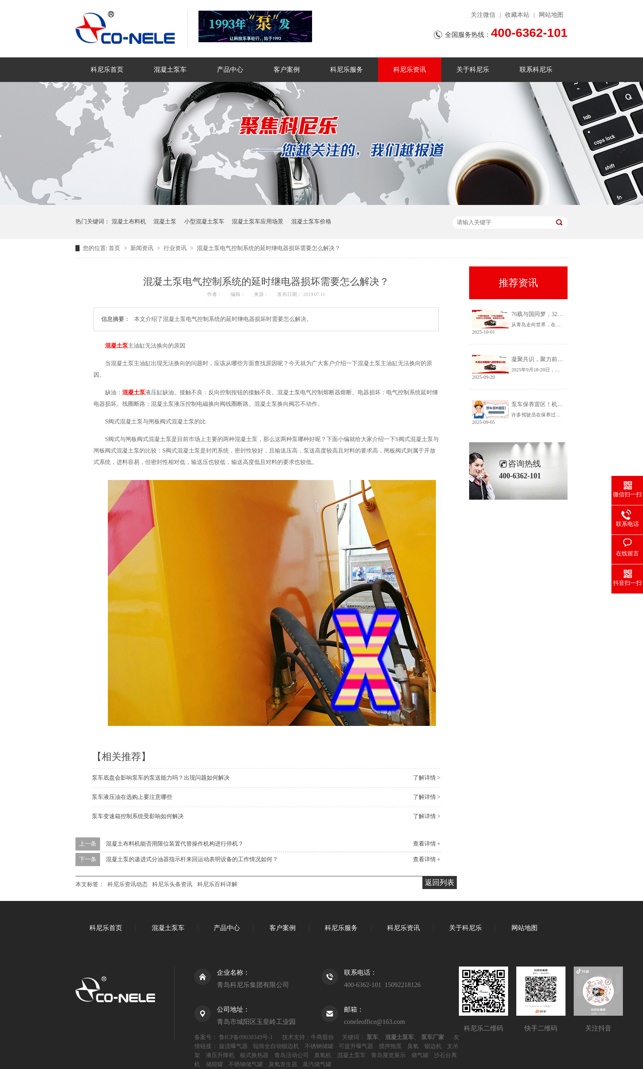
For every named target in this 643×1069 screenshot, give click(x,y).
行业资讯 (176, 248)
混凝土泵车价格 (311, 221)
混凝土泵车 (170, 69)
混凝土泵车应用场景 (257, 221)
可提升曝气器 (356, 1046)
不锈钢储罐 (319, 1046)
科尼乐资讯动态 (127, 884)
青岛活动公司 (291, 1055)
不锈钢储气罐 (245, 1064)
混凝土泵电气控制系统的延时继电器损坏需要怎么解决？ (268, 248)
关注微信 (483, 14)
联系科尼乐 (536, 69)
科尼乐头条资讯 (172, 884)
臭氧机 (322, 1055)
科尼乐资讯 (409, 69)
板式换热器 (254, 1055)
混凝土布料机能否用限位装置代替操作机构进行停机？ (175, 844)
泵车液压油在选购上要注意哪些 (132, 797)
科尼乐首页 (107, 69)
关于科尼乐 (472, 69)
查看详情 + (426, 844)
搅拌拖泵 (390, 1046)
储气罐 (420, 1055)
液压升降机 (220, 1055)
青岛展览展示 (388, 1055)
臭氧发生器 (283, 1064)
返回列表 (439, 882)
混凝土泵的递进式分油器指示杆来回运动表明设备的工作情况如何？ (192, 859)
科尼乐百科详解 (217, 884)
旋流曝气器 (233, 1046)
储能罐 (214, 1064)
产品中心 (230, 69)
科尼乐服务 (346, 69)
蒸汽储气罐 (317, 1064)
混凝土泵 (164, 221)
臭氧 (413, 1046)
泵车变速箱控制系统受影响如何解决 (138, 816)
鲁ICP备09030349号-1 (246, 1037)
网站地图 (551, 14)
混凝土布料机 (129, 221)
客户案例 (287, 69)
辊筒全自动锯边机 (276, 1046)
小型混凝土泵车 (204, 221)
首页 (115, 248)
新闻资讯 (142, 248)
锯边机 (433, 1046)
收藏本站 (517, 14)
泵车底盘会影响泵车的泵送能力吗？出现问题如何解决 (161, 778)
